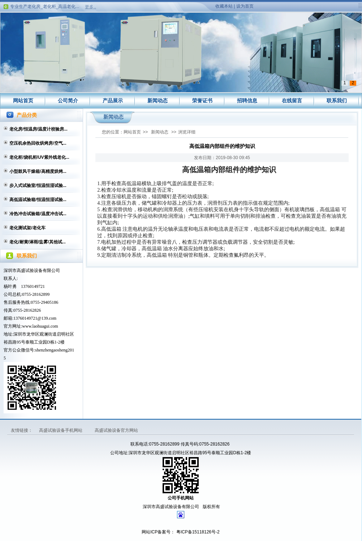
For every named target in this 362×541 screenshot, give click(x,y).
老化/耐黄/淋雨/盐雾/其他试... (37, 241)
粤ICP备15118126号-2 (197, 531)
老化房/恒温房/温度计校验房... (38, 129)
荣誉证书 (202, 100)
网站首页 (23, 100)
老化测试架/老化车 (27, 227)
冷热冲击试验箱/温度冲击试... (37, 213)
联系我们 (337, 100)
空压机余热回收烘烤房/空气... (37, 143)
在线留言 (292, 100)
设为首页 (245, 6)
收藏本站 (224, 6)
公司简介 (68, 100)
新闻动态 (157, 100)
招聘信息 (247, 100)
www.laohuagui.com (40, 326)
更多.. (90, 6)
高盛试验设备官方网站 (116, 430)
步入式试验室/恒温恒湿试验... (37, 185)
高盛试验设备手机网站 (61, 430)
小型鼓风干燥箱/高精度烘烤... (37, 171)
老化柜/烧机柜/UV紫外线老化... (39, 157)
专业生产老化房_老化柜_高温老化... (44, 7)
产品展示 (113, 100)
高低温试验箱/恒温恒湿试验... (37, 199)
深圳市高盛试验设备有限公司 (32, 270)
